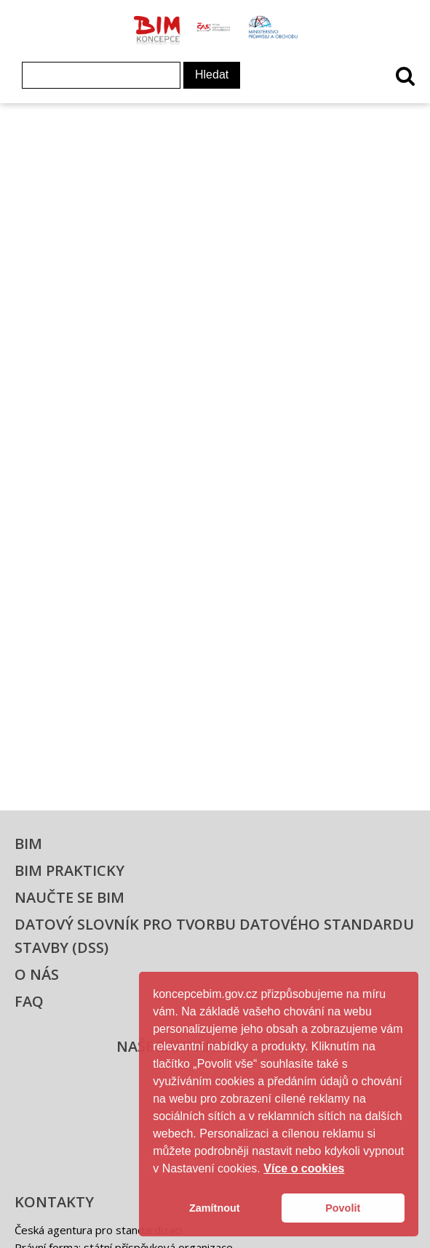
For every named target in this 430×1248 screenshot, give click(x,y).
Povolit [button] (342, 1208)
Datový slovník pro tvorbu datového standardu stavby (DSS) (214, 935)
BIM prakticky (69, 870)
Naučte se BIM (69, 897)
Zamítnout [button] (214, 1208)
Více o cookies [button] (303, 1168)
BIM (28, 843)
